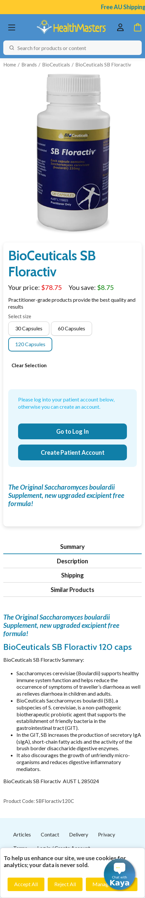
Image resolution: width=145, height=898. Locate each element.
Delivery (78, 834)
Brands (29, 64)
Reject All (65, 884)
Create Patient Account (73, 452)
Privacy (106, 834)
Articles (22, 834)
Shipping (72, 575)
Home (9, 64)
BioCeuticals (56, 64)
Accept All (26, 884)
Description (72, 561)
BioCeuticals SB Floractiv (103, 64)
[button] (119, 874)
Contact (50, 834)
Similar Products (72, 589)
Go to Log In (72, 431)
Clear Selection (29, 365)
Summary (72, 546)
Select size (19, 316)
